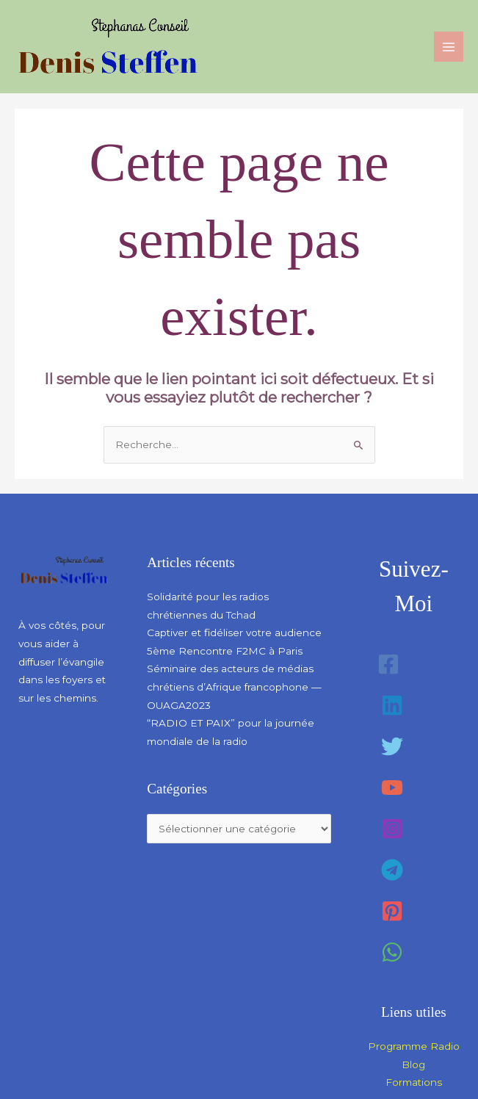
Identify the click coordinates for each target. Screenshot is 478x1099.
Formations (413, 1082)
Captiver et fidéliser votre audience (234, 632)
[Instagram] (392, 828)
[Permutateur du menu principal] (449, 47)
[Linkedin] (392, 705)
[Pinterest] (392, 911)
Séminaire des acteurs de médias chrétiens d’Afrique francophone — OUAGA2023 (234, 686)
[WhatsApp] (392, 952)
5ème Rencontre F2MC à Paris (225, 651)
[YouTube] (392, 787)
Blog (413, 1064)
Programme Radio (414, 1046)
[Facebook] (388, 664)
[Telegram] (392, 869)
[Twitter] (392, 746)
